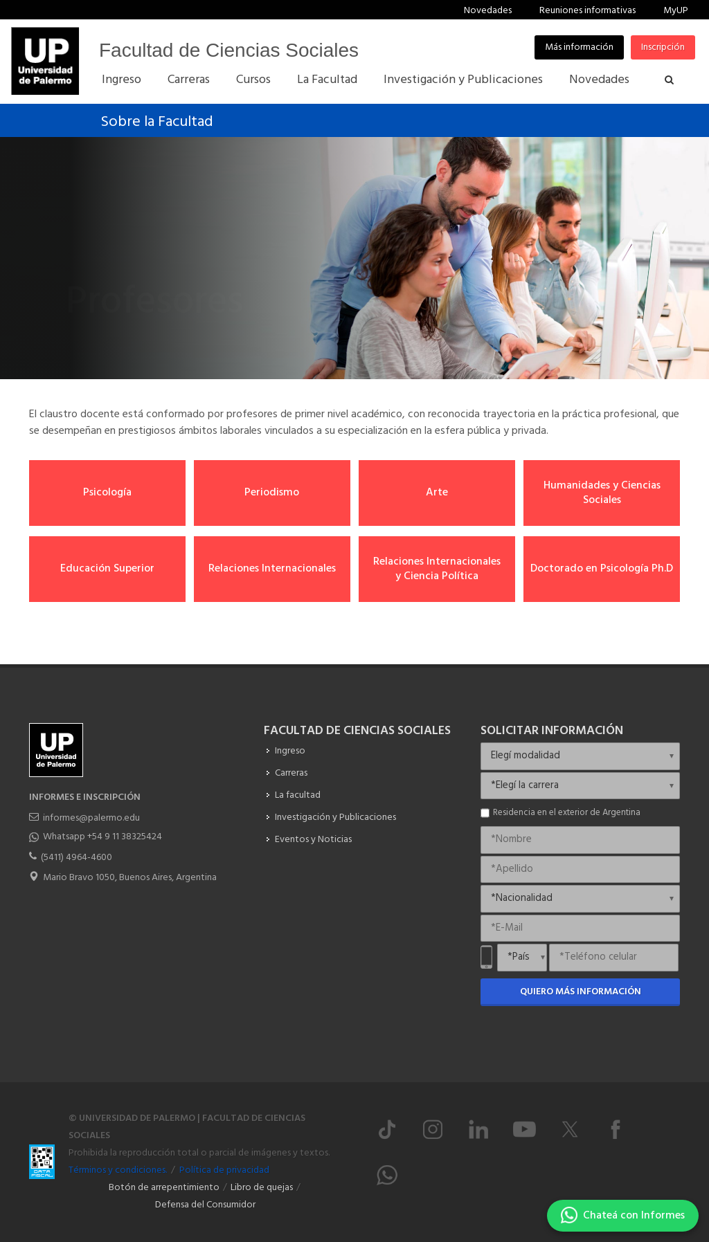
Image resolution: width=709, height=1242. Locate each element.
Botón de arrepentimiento (164, 1188)
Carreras (291, 773)
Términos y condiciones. (118, 1170)
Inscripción (663, 47)
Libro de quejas (262, 1188)
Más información (579, 47)
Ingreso (290, 751)
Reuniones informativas (587, 11)
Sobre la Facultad (156, 122)
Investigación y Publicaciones (335, 817)
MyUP (675, 11)
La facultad (298, 795)
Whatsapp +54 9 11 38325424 (102, 837)
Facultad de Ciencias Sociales (229, 50)
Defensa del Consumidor (205, 1205)
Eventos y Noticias (313, 839)
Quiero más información (580, 992)
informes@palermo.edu (91, 818)
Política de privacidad (224, 1170)
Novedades (488, 11)
